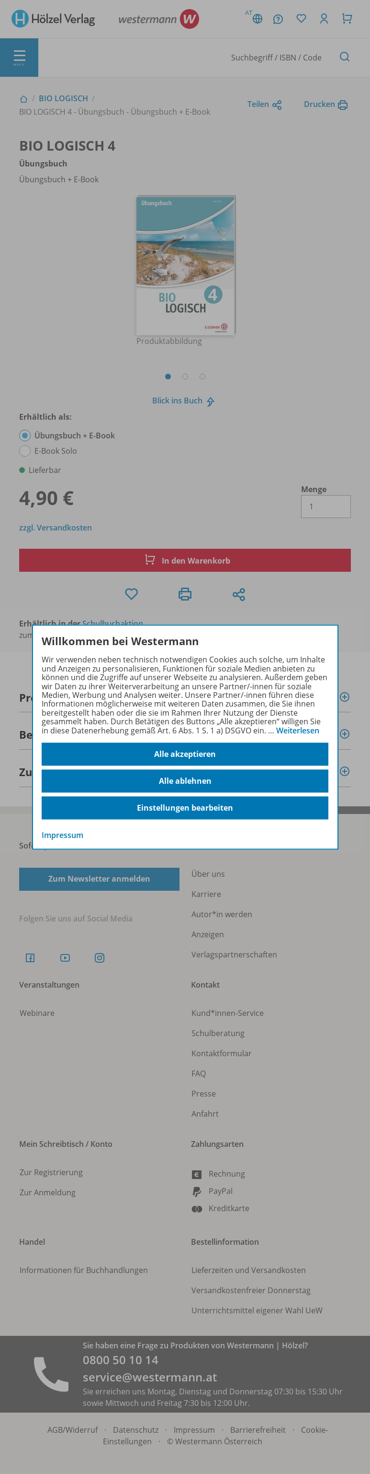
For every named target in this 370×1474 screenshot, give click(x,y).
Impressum (62, 835)
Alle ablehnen (185, 781)
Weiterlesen (297, 730)
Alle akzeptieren (185, 754)
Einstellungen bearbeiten (185, 807)
